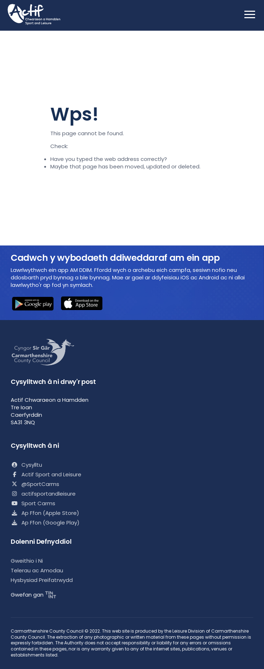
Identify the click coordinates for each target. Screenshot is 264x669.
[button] (33, 304)
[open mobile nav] (249, 14)
